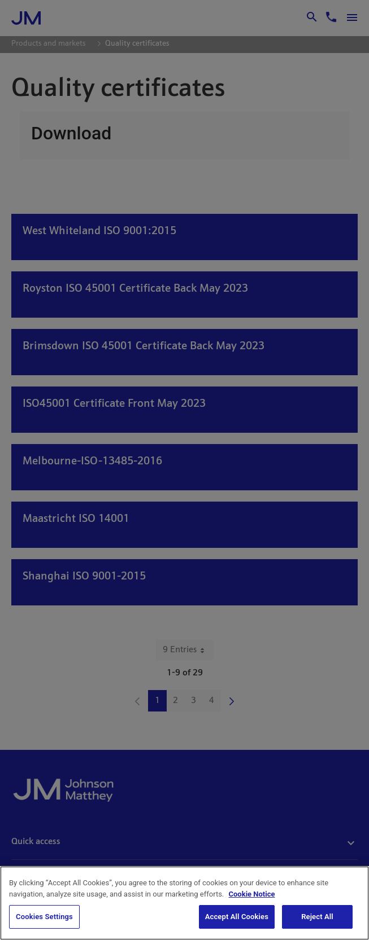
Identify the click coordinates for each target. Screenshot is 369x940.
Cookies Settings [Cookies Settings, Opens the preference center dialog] (44, 917)
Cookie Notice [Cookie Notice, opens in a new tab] (252, 895)
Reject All (317, 917)
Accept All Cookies (236, 917)
